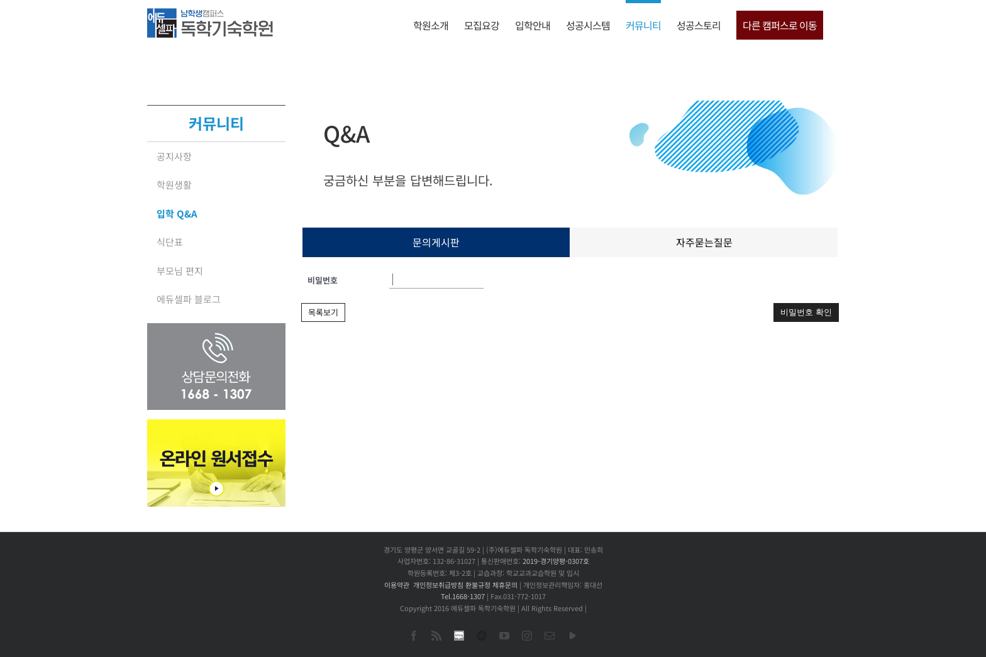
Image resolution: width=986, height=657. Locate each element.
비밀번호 (322, 280)
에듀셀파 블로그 (189, 299)
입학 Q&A (177, 213)
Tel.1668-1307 (463, 596)
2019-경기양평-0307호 (556, 561)
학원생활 (174, 184)
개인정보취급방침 (438, 585)
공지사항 (174, 156)
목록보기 (323, 312)
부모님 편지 (180, 270)
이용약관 (396, 585)
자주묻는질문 (704, 242)
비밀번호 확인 (806, 312)
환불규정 (477, 585)
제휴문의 (505, 585)
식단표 (170, 241)
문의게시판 (436, 242)
